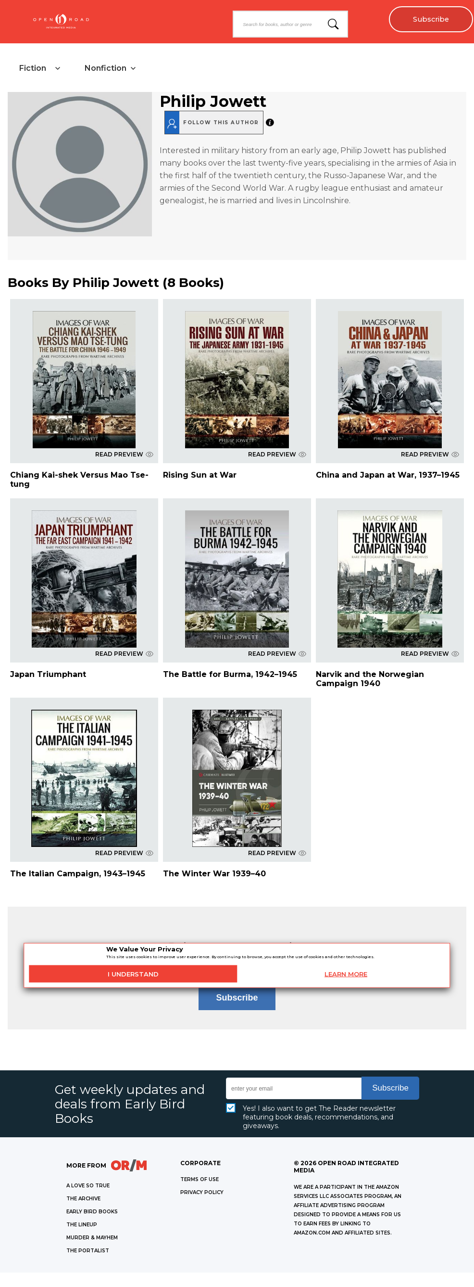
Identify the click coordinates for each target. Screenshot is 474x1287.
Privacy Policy (202, 1192)
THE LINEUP (81, 1225)
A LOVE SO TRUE (88, 1186)
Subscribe (431, 19)
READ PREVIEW (124, 454)
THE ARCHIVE (83, 1199)
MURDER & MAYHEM (92, 1238)
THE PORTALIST (87, 1251)
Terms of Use (199, 1179)
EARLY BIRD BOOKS (92, 1212)
